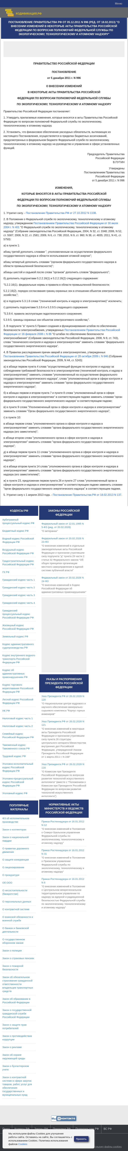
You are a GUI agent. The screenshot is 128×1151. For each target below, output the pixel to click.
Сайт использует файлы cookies (103, 1146)
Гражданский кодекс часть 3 (18, 595)
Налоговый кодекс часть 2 (17, 726)
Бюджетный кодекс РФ (15, 530)
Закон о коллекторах (14, 829)
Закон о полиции (12, 950)
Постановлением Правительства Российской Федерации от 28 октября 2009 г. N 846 (56, 356)
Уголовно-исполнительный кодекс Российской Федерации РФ (17, 767)
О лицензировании (13, 867)
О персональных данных (16, 901)
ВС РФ (108, 1128)
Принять (81, 1138)
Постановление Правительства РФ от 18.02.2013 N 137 (87, 494)
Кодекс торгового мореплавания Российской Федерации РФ (17, 688)
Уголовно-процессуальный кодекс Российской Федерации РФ (17, 782)
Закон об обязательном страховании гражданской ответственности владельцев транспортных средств (17, 984)
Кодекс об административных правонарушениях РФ (15, 673)
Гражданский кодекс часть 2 (18, 587)
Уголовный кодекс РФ (14, 793)
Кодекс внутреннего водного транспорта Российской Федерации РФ (18, 659)
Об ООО (7, 882)
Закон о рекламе (12, 1047)
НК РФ (6, 710)
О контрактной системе (16, 909)
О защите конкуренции (15, 859)
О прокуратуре (10, 875)
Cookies (22, 1144)
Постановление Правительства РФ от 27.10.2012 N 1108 (61, 213)
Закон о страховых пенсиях (18, 958)
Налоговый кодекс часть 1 (17, 718)
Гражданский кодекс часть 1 (18, 579)
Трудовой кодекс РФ (14, 756)
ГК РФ (5, 572)
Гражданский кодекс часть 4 (18, 602)
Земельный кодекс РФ (15, 636)
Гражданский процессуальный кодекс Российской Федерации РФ (18, 614)
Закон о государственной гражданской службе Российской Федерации (17, 1013)
